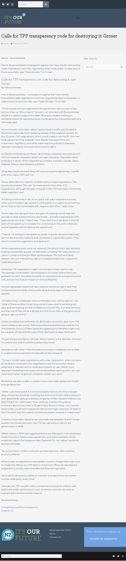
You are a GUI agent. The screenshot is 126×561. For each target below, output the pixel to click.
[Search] (46, 4)
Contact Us (55, 537)
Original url (7, 511)
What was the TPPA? (60, 530)
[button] (78, 18)
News (52, 533)
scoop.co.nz (32, 507)
